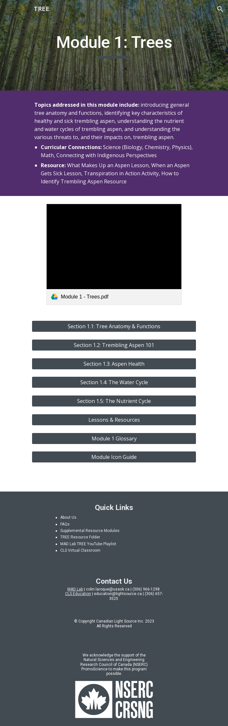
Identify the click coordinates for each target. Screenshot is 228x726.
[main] (114, 45)
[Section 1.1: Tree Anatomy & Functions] (114, 326)
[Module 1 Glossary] (114, 438)
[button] (8, 9)
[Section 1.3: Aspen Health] (114, 364)
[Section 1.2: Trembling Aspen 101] (114, 345)
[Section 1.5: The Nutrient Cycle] (114, 401)
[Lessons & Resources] (114, 419)
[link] (114, 254)
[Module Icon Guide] (114, 457)
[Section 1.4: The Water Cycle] (114, 382)
